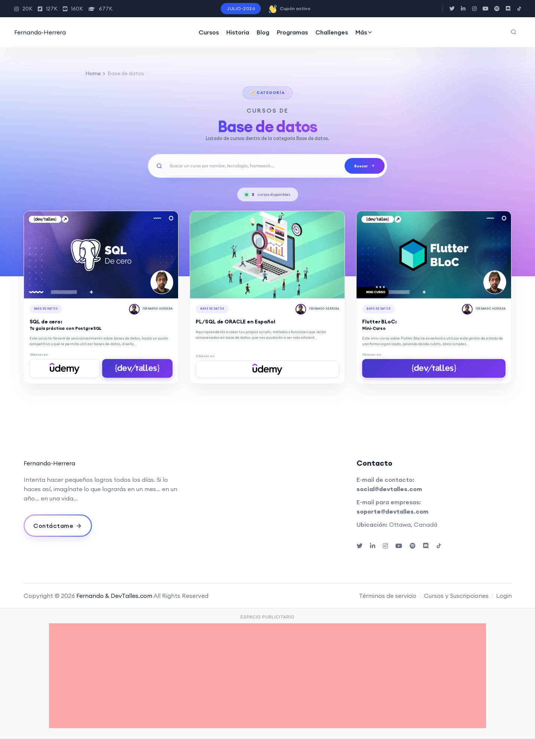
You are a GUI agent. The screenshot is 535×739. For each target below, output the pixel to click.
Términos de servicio (387, 595)
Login (504, 595)
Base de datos (46, 308)
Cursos (209, 32)
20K (23, 8)
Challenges (331, 32)
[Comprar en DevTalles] (137, 368)
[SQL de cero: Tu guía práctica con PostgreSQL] (101, 254)
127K (48, 8)
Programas (292, 32)
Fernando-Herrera (40, 32)
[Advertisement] (267, 675)
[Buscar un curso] (256, 165)
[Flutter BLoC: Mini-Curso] (434, 254)
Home (93, 73)
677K (100, 8)
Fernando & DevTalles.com (114, 595)
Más (364, 32)
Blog (263, 32)
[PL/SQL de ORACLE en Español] (267, 254)
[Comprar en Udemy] (65, 368)
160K (73, 8)
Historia (237, 32)
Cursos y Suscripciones (456, 595)
